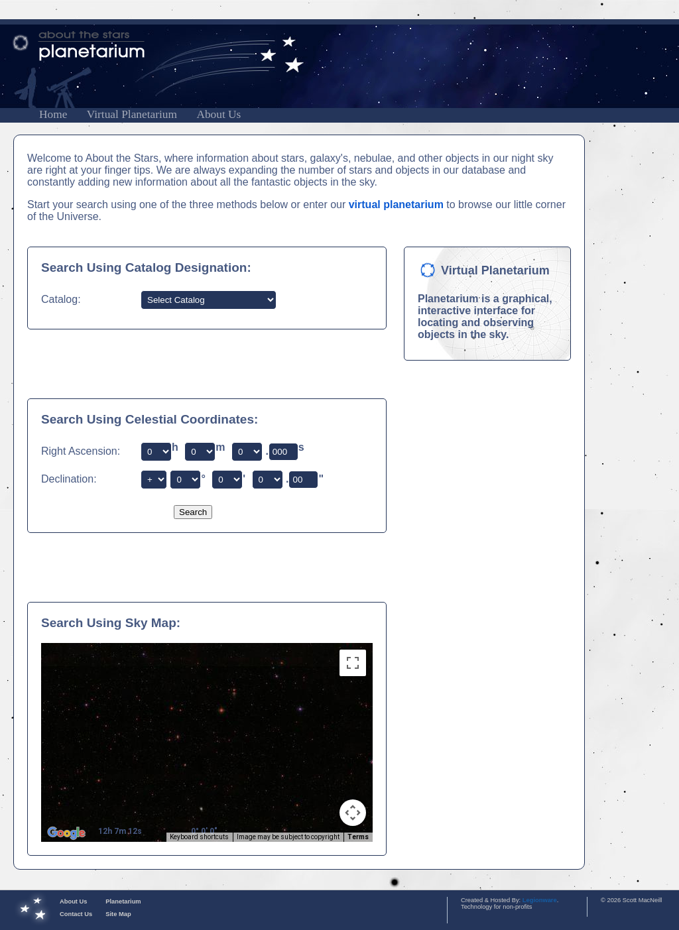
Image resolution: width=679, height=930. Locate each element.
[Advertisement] (195, 362)
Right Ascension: (80, 451)
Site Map (118, 914)
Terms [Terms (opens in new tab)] (358, 837)
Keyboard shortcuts (199, 837)
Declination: (69, 479)
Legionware (540, 900)
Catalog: (61, 299)
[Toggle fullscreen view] (353, 663)
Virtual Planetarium (132, 114)
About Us (218, 114)
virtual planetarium (396, 204)
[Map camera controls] (353, 812)
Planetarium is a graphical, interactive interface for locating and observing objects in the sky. (485, 316)
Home (53, 114)
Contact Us (76, 914)
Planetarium (123, 901)
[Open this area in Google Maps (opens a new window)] (66, 833)
